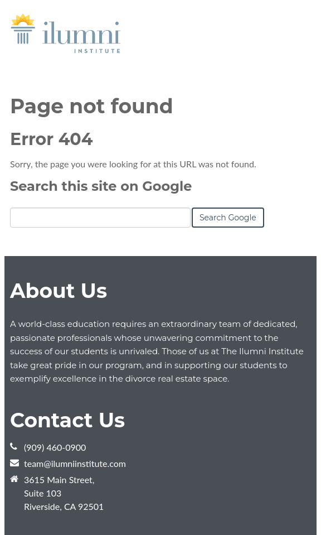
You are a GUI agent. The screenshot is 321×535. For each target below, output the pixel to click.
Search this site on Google (101, 186)
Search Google (228, 218)
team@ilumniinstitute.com (75, 463)
